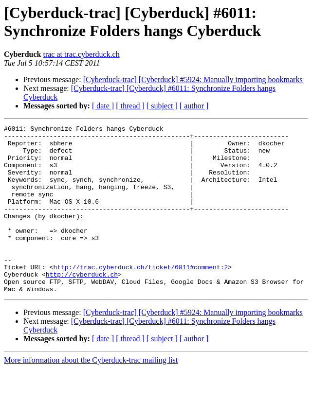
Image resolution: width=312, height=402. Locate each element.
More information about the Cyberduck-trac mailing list (91, 393)
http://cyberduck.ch (82, 304)
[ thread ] (130, 106)
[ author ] (194, 106)
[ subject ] (162, 106)
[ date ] (103, 106)
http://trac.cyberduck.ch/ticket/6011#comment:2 (140, 296)
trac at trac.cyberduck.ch (81, 54)
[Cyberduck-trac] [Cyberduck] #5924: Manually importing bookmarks (193, 79)
